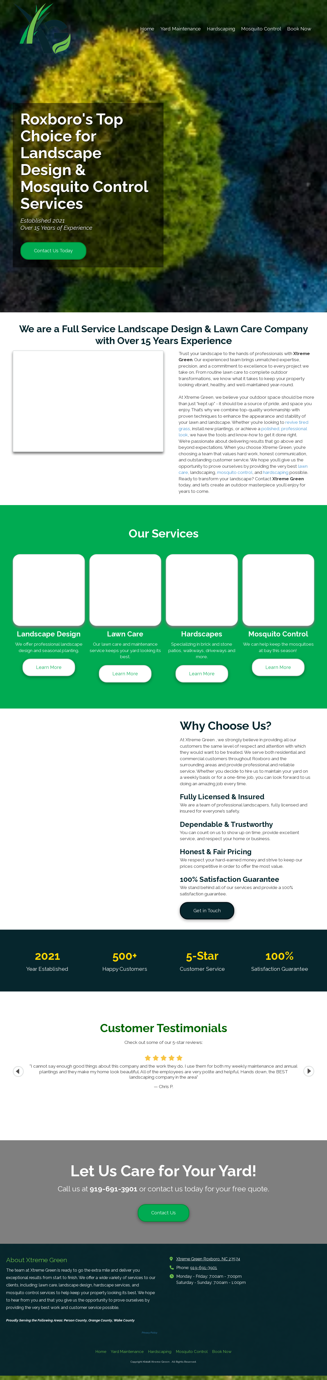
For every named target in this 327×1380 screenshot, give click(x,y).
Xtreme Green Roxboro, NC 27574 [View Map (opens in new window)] (208, 1263)
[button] (308, 1071)
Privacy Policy (149, 1337)
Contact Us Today (53, 250)
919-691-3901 (203, 1272)
